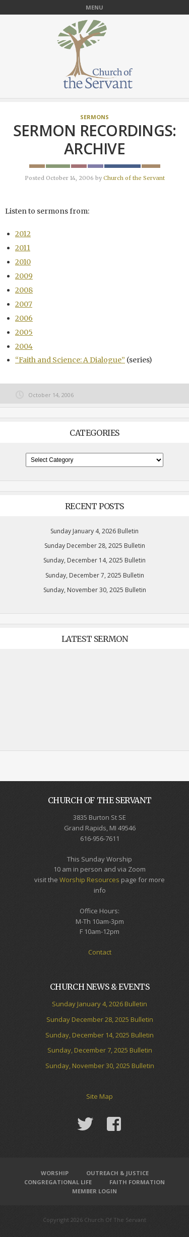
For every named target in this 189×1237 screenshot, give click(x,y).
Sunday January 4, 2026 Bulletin (94, 531)
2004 (24, 346)
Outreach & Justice (117, 1173)
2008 (24, 290)
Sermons (94, 117)
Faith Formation (137, 1182)
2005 (24, 332)
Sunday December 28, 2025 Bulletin (94, 545)
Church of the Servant (134, 177)
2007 (23, 304)
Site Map (99, 1096)
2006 (24, 318)
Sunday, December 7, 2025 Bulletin (94, 575)
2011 (22, 247)
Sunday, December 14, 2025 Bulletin (94, 560)
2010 (23, 261)
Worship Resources (89, 879)
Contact (99, 952)
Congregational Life (58, 1182)
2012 (23, 233)
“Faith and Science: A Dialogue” (70, 359)
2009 (24, 275)
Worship (55, 1173)
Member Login (94, 1191)
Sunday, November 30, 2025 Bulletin (94, 590)
